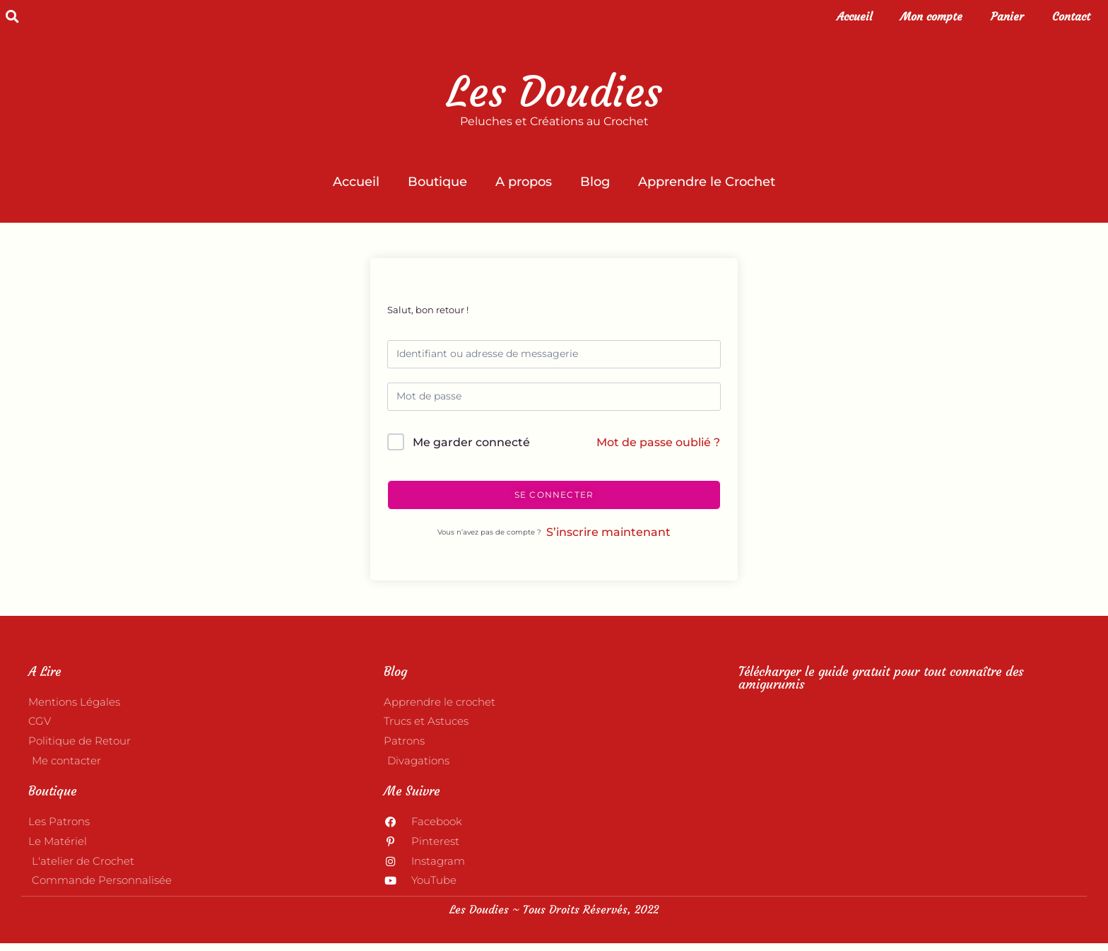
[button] (12, 16)
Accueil (854, 16)
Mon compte (931, 16)
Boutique (437, 182)
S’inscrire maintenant (608, 532)
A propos (523, 182)
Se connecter (554, 494)
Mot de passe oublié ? (658, 442)
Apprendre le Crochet (706, 182)
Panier (1007, 16)
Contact (1071, 16)
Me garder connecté (471, 442)
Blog (595, 182)
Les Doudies (554, 92)
